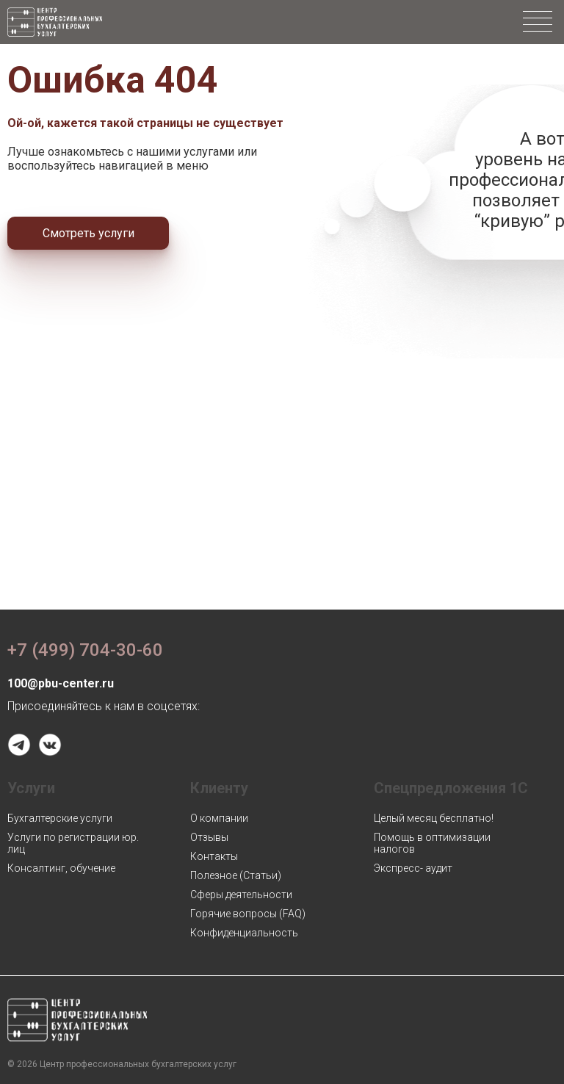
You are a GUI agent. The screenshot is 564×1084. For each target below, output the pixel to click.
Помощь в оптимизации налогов (432, 843)
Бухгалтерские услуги (59, 818)
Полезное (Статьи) (235, 875)
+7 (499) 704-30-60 (85, 650)
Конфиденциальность (244, 933)
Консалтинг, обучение (61, 868)
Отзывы (209, 837)
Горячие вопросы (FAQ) (248, 913)
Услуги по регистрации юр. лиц (73, 843)
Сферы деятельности (241, 894)
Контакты (214, 856)
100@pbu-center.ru (60, 683)
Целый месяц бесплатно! (434, 818)
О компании (219, 818)
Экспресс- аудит (413, 868)
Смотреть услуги (88, 233)
